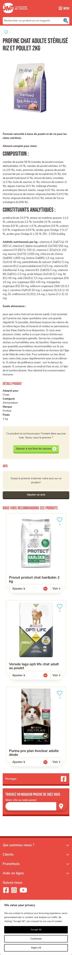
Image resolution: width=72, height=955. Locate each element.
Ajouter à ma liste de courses (36, 449)
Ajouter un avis (36, 494)
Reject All (36, 948)
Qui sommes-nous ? (18, 845)
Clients (8, 854)
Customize (36, 939)
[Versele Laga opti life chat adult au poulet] (36, 638)
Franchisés (11, 864)
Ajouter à (25, 589)
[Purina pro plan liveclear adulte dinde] (36, 725)
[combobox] (36, 20)
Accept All (36, 930)
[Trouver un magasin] (61, 806)
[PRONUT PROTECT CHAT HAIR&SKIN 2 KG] (36, 551)
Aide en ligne (13, 873)
